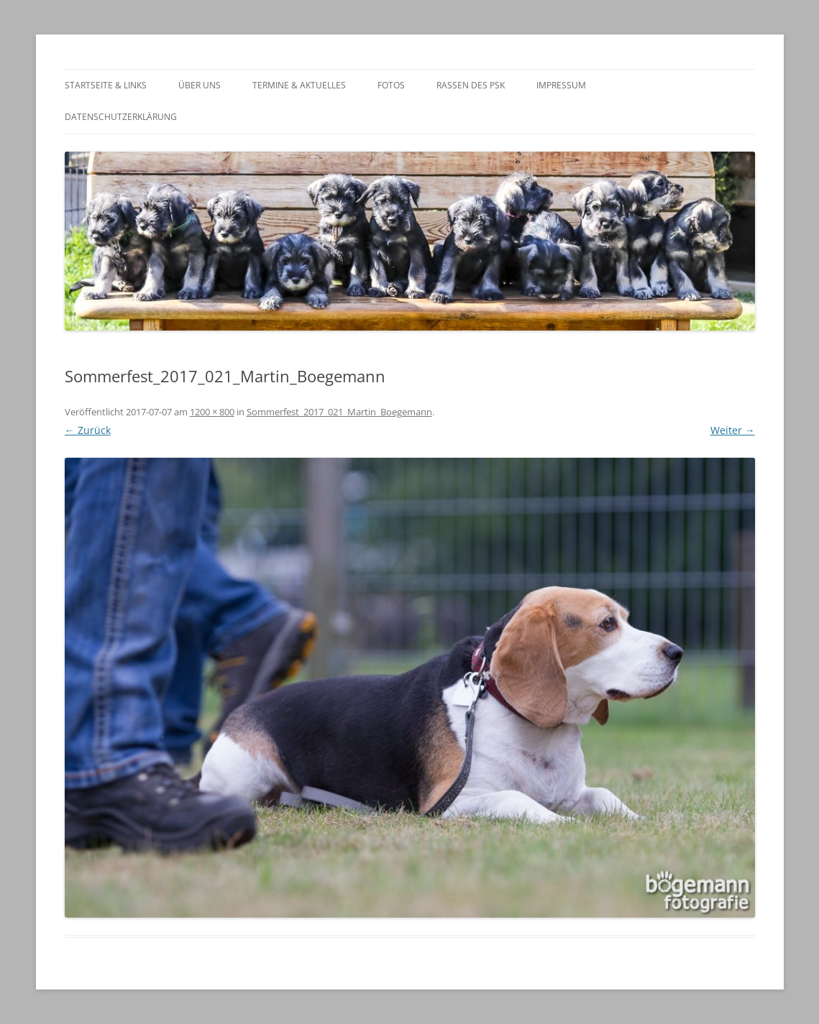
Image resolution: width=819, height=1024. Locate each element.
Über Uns (199, 85)
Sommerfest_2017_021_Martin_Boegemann (339, 411)
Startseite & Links (106, 85)
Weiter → (732, 430)
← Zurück (88, 430)
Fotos (391, 85)
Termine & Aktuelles (299, 85)
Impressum (561, 85)
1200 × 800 (212, 411)
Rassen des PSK (470, 85)
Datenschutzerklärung (121, 117)
